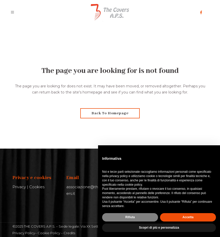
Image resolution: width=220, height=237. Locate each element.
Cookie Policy (49, 233)
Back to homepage (110, 113)
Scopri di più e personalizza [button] (159, 227)
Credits (69, 233)
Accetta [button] (187, 217)
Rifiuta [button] (130, 217)
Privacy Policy (23, 233)
